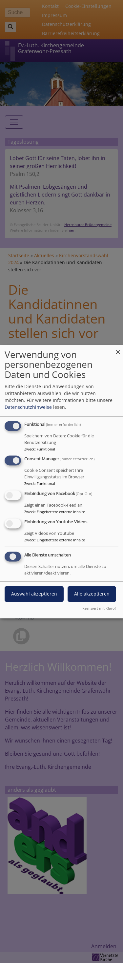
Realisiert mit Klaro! (99, 608)
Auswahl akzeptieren (34, 594)
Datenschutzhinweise (28, 407)
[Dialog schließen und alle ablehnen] (118, 349)
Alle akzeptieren (92, 594)
